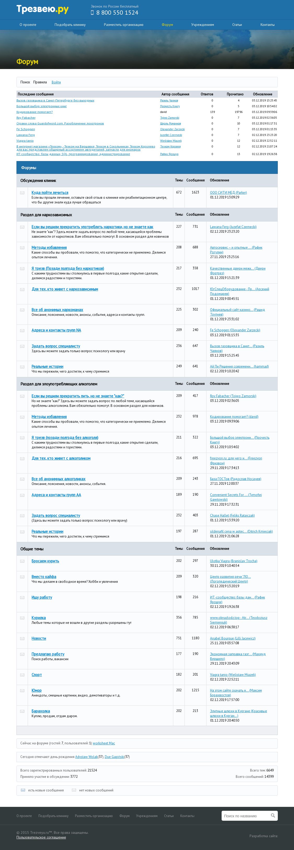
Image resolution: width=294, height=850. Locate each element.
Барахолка (41, 711)
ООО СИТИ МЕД (228, 192)
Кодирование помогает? (34, 112)
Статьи (237, 24)
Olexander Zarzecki (172, 129)
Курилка (39, 617)
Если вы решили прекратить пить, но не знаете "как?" (78, 395)
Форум (167, 24)
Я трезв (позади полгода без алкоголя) (65, 437)
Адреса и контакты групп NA (56, 330)
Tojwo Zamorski (169, 117)
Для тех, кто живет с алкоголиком (61, 458)
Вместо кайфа (44, 576)
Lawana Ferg (25, 135)
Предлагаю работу (48, 654)
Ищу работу (42, 597)
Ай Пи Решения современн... (239, 366)
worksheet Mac (104, 743)
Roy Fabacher (26, 117)
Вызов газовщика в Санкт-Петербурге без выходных (55, 100)
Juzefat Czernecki (171, 135)
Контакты (268, 24)
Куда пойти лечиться (50, 192)
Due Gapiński (114, 757)
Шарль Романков (170, 123)
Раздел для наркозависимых (46, 214)
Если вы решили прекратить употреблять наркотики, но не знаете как (92, 226)
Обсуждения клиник (38, 180)
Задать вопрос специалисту (56, 346)
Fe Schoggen (25, 129)
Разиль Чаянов (169, 100)
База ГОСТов (235, 479)
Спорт (37, 674)
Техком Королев (170, 146)
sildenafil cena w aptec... (241, 531)
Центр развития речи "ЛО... (230, 579)
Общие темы (31, 548)
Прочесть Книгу (170, 106)
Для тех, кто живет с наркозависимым (65, 289)
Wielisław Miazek (171, 140)
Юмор (37, 690)
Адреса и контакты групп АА (56, 494)
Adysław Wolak (86, 757)
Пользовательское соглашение (41, 837)
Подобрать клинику (70, 24)
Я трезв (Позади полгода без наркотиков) (68, 268)
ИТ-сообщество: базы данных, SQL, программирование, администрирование (73, 154)
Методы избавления (49, 247)
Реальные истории (47, 366)
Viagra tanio (25, 140)
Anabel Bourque (233, 638)
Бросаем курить (45, 560)
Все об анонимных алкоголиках (58, 478)
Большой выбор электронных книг (41, 106)
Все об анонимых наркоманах (57, 309)
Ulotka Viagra (233, 561)
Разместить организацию (123, 24)
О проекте (28, 24)
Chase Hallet (232, 515)
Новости (39, 638)
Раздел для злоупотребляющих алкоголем (58, 383)
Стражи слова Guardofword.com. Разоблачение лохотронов (60, 123)
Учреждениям (202, 24)
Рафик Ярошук (169, 154)
